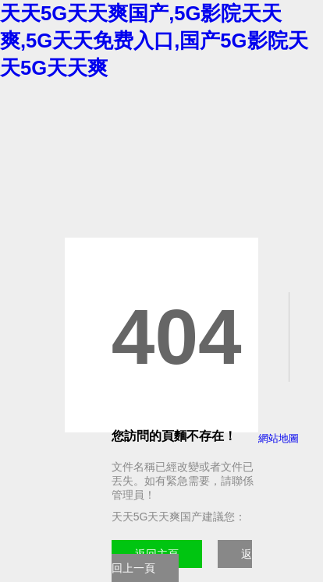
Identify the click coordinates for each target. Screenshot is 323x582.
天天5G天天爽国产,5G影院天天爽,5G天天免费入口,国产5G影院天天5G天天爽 (154, 40)
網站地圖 (278, 438)
